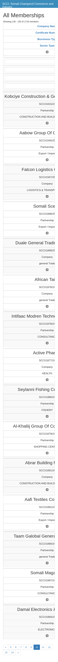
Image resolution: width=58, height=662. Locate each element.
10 (37, 647)
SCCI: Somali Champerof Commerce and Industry (27, 5)
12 (49, 647)
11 (43, 647)
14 (12, 652)
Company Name (47, 26)
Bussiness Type (47, 39)
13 (6, 652)
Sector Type (47, 45)
